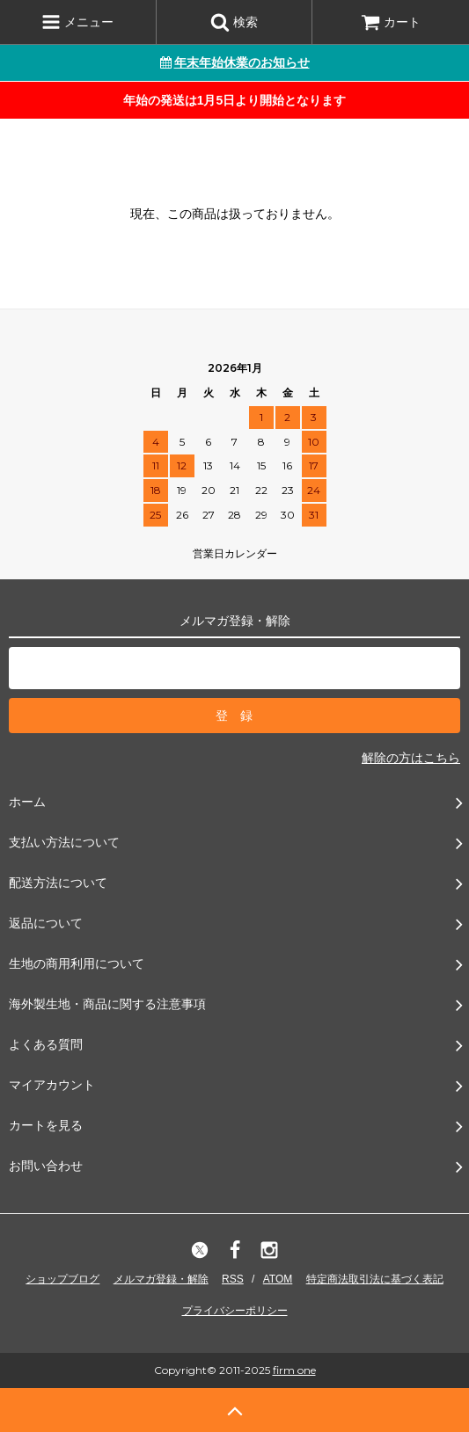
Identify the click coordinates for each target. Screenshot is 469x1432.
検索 (234, 22)
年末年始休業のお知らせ (235, 62)
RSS (233, 1279)
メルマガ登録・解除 (161, 1279)
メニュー (77, 22)
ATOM (278, 1279)
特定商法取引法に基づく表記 (374, 1279)
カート (391, 22)
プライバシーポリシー (235, 1311)
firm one (294, 1370)
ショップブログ (62, 1279)
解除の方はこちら (411, 758)
